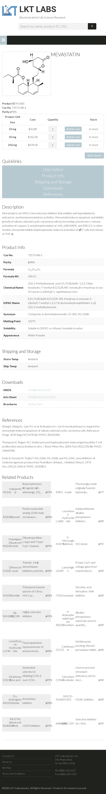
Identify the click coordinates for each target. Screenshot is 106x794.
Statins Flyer (35, 404)
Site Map (6, 768)
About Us (7, 762)
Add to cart (73, 129)
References (53, 194)
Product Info (53, 176)
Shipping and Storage (53, 182)
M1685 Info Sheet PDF (42, 397)
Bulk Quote (94, 155)
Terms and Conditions (13, 773)
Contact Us (8, 756)
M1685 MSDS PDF (39, 390)
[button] (3, 40)
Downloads (53, 188)
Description (53, 169)
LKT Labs (38, 9)
